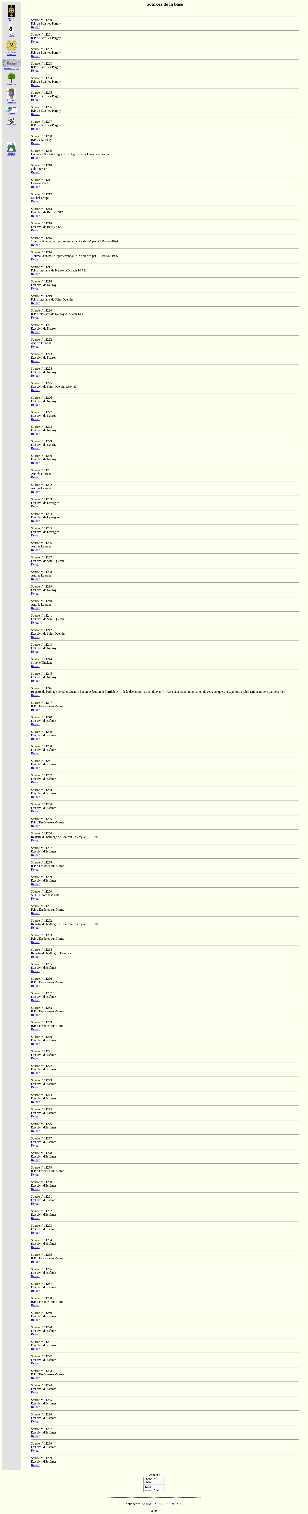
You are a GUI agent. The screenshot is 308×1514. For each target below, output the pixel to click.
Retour (35, 27)
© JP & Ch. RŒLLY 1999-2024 (162, 1504)
